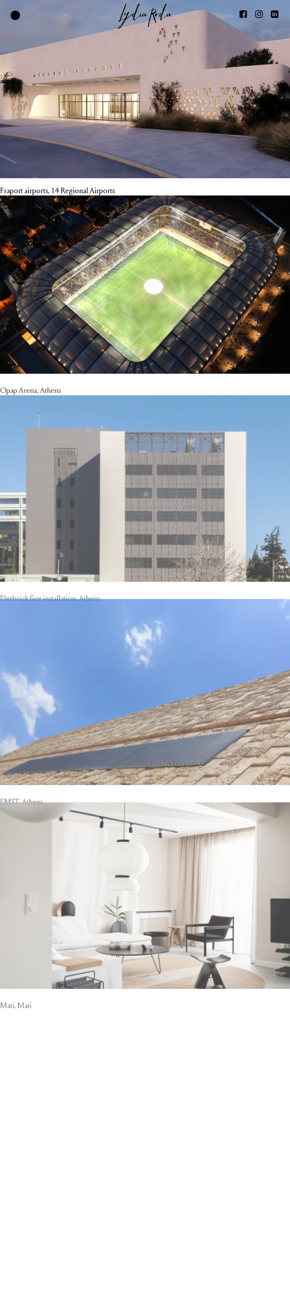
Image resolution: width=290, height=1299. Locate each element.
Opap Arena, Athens (30, 397)
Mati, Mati (15, 1019)
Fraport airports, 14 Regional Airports (57, 190)
